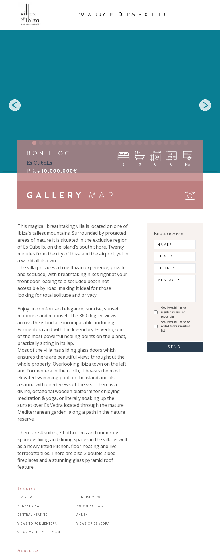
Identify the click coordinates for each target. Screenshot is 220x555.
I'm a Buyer (95, 15)
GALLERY (55, 195)
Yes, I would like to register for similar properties (173, 312)
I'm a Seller (147, 15)
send (174, 346)
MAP (102, 195)
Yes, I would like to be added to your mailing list (175, 326)
